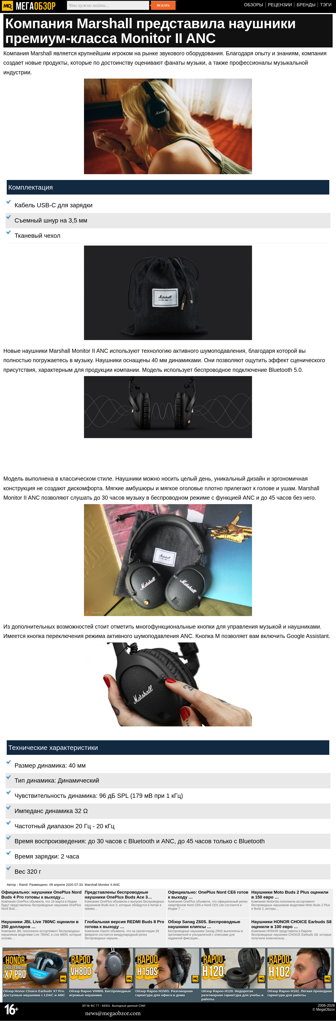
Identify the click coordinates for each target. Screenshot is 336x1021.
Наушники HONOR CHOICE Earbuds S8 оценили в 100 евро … (291, 924)
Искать (163, 5)
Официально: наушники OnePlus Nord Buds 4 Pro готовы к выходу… (41, 894)
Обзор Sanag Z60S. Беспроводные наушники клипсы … (204, 924)
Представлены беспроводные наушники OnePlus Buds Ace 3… (118, 894)
